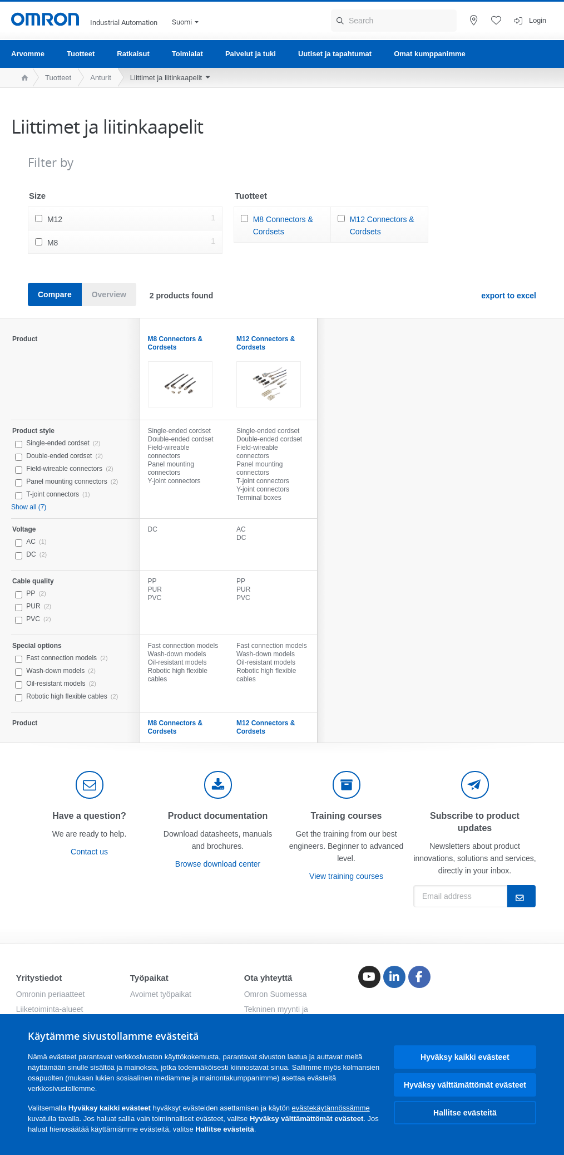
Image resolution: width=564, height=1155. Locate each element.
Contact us (89, 851)
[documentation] (218, 785)
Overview (109, 294)
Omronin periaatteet (50, 994)
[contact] (89, 785)
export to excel (508, 295)
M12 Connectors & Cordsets (382, 225)
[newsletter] (475, 785)
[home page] (22, 77)
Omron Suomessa (275, 994)
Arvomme (27, 54)
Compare (55, 294)
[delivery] (346, 785)
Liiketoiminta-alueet (49, 1009)
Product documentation (218, 815)
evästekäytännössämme (331, 1108)
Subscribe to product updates (475, 822)
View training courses (346, 876)
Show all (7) (28, 507)
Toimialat (187, 54)
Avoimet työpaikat (160, 994)
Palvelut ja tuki (250, 54)
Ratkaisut (133, 54)
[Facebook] (419, 977)
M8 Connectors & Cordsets (283, 225)
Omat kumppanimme (430, 54)
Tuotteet (81, 54)
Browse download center (217, 863)
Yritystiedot (39, 977)
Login (537, 20)
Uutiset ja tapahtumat (335, 54)
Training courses (346, 815)
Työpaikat (149, 977)
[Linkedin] (394, 977)
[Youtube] (369, 977)
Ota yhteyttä (268, 977)
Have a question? (89, 815)
